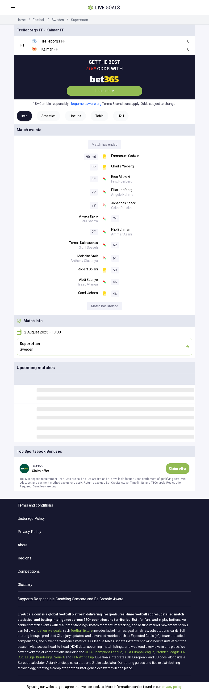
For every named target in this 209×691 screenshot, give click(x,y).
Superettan (79, 20)
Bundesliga (44, 657)
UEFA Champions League (103, 652)
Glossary (25, 584)
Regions (24, 558)
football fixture (82, 630)
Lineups (75, 116)
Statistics (48, 116)
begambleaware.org (86, 104)
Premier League (168, 652)
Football (39, 20)
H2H (121, 116)
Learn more (104, 91)
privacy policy (171, 687)
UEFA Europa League (139, 652)
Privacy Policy (29, 531)
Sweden (58, 20)
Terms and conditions (35, 505)
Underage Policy (31, 518)
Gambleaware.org (44, 486)
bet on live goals (49, 630)
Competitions (29, 571)
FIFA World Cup (83, 657)
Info (24, 116)
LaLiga (30, 657)
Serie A (59, 657)
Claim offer (178, 468)
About (22, 545)
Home (21, 20)
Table (99, 116)
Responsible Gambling (52, 599)
